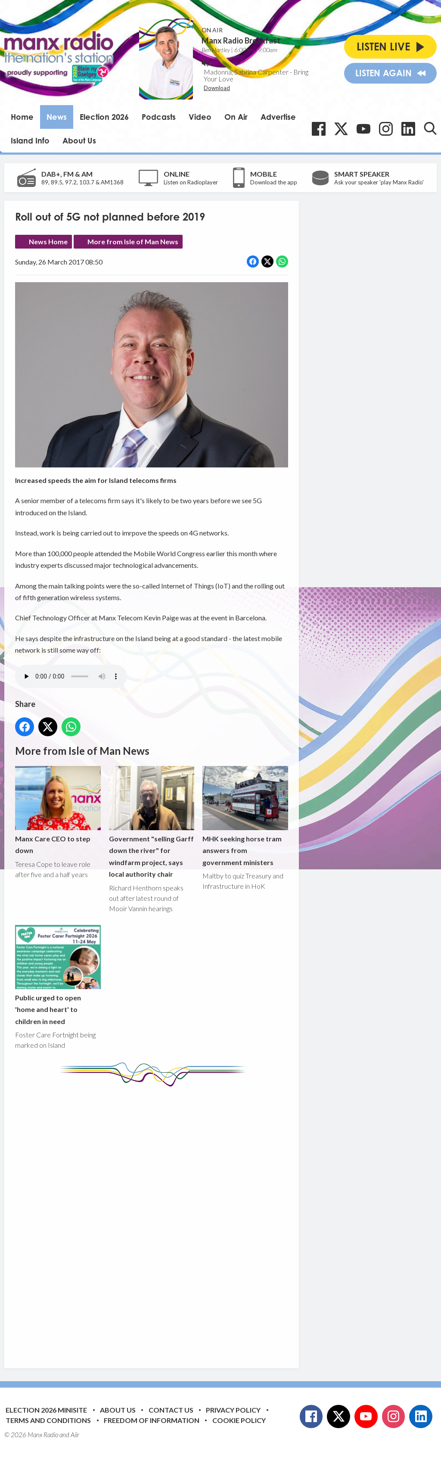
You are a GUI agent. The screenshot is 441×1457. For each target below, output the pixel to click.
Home (22, 116)
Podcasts (159, 116)
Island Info (30, 140)
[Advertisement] (176, 1221)
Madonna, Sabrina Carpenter (246, 72)
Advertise (278, 116)
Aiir (75, 1434)
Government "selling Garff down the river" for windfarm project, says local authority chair (152, 822)
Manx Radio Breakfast (241, 40)
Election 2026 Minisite (46, 1410)
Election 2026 (104, 116)
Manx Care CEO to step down (58, 810)
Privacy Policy (233, 1410)
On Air (236, 116)
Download (217, 87)
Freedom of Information (151, 1420)
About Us (79, 140)
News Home (48, 241)
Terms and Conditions (48, 1420)
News (57, 116)
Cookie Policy (239, 1420)
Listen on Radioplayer (191, 182)
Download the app (273, 182)
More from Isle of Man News (132, 241)
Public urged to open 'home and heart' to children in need (58, 975)
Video (200, 116)
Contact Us (171, 1410)
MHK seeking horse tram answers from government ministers (245, 816)
